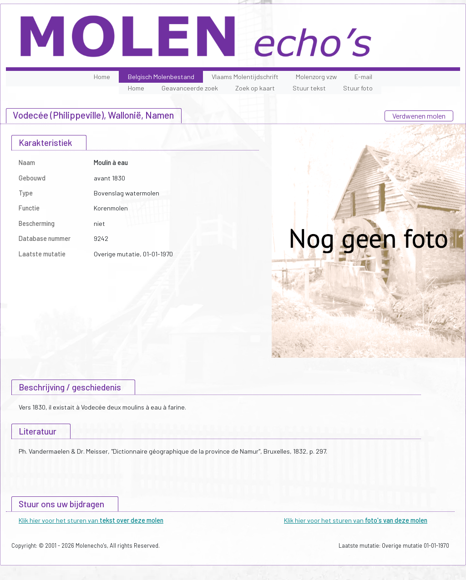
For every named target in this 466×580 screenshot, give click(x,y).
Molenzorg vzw (316, 76)
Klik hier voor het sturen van (91, 520)
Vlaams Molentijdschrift (245, 76)
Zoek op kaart (255, 88)
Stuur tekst (309, 88)
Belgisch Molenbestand (161, 76)
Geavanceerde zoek (190, 88)
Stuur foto (358, 88)
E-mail (363, 76)
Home (102, 76)
